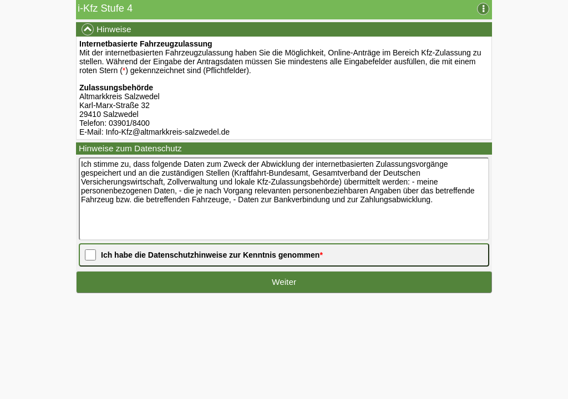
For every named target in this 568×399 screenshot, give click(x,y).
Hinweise (106, 29)
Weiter (284, 282)
